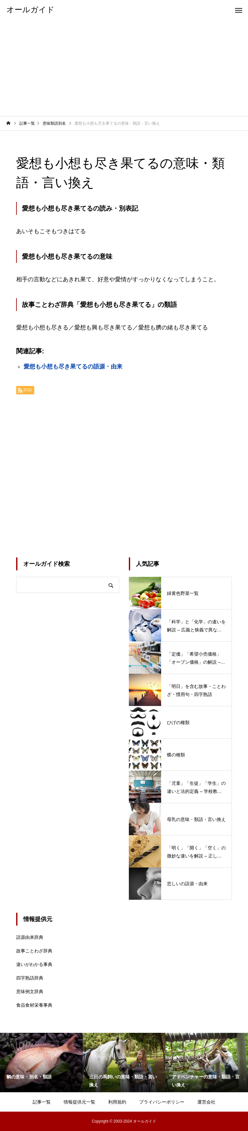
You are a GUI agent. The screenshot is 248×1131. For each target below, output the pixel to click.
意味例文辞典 (29, 991)
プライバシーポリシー (161, 1102)
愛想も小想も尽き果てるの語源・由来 (73, 366)
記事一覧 (42, 1102)
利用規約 (117, 1102)
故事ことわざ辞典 (34, 950)
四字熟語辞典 (29, 978)
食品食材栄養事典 (34, 1005)
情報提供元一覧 (79, 1102)
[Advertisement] (124, 68)
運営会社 (206, 1102)
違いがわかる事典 (34, 964)
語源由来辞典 (29, 937)
